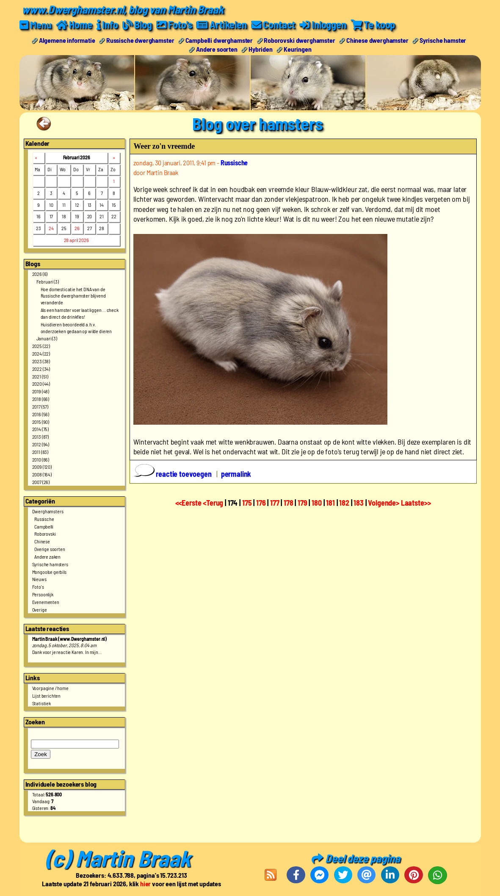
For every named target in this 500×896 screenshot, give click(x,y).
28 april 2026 (76, 240)
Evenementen (45, 601)
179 (302, 502)
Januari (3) (46, 338)
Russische (44, 518)
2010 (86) (41, 459)
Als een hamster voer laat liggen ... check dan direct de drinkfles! (80, 313)
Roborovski (44, 534)
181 (330, 502)
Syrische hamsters (50, 564)
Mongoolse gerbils (49, 571)
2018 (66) (41, 398)
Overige (39, 609)
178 (288, 502)
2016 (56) (41, 414)
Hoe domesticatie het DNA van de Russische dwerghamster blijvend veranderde (73, 295)
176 (261, 502)
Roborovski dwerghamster (299, 40)
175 (247, 502)
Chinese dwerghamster (377, 40)
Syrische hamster (443, 40)
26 (77, 228)
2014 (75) (40, 429)
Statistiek (41, 703)
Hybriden (261, 49)
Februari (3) (47, 281)
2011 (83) (40, 451)
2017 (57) (40, 406)
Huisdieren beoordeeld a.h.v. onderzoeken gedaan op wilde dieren (76, 327)
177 (274, 502)
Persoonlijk (42, 594)
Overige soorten (49, 549)
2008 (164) (42, 474)
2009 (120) (42, 467)
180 (317, 502)
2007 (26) (41, 482)
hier (145, 883)
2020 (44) (41, 384)
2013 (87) (40, 437)
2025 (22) (41, 346)
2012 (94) (41, 444)
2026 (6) (40, 273)
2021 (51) (40, 376)
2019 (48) (41, 391)
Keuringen (298, 49)
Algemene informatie (67, 40)
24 (51, 228)
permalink (236, 474)
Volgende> (384, 502)
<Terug (214, 502)
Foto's (38, 587)
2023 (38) (41, 361)
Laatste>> (416, 502)
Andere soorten (217, 49)
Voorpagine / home (50, 687)
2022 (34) (41, 368)
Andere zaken (47, 556)
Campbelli (43, 526)
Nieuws (39, 579)
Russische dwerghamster (140, 40)
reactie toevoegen (173, 474)
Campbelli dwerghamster (219, 40)
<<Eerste (189, 502)
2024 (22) (41, 353)
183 (359, 502)
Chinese (42, 541)
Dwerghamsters (48, 511)
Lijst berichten (46, 695)
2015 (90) (41, 421)
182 (344, 502)
